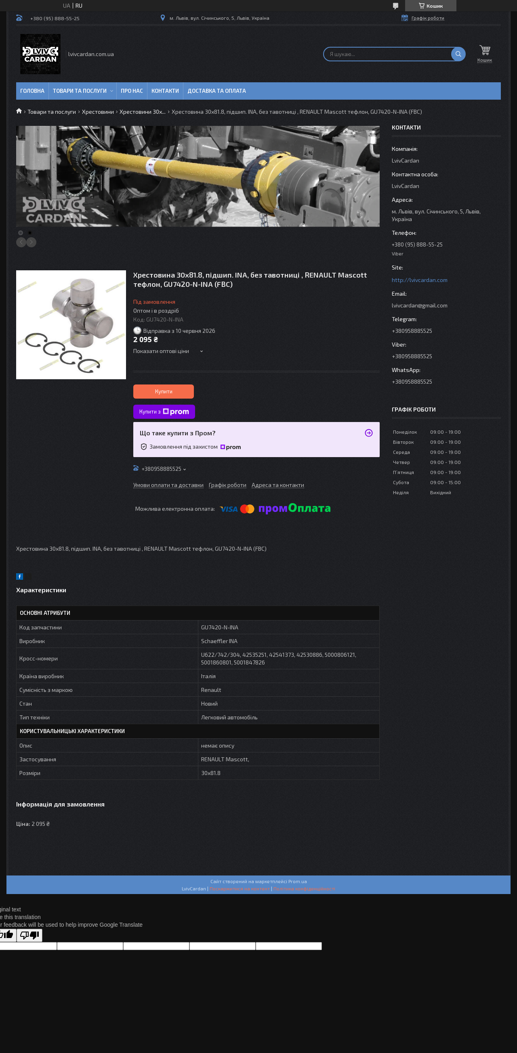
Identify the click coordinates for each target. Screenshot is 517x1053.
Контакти (165, 91)
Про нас (132, 91)
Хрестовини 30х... (143, 111)
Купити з (164, 412)
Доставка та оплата (216, 91)
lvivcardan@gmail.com (420, 305)
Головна (32, 91)
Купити (163, 391)
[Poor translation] (29, 935)
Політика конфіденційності (304, 888)
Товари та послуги (80, 91)
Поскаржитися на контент (240, 888)
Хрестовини (98, 111)
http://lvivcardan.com (420, 279)
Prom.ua (297, 881)
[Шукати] (458, 54)
